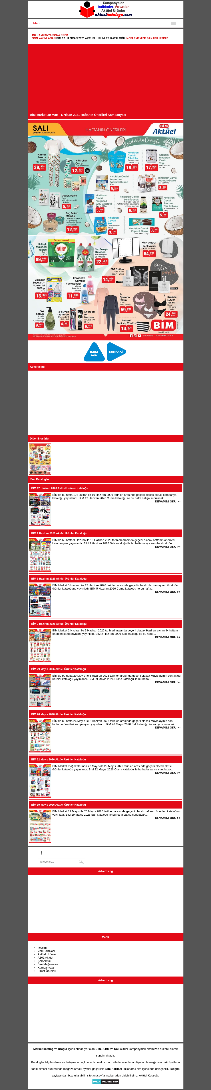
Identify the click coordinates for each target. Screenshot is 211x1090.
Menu (37, 23)
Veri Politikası (46, 951)
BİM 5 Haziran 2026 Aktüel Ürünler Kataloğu (59, 578)
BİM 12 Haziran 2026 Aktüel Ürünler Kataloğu (90, 38)
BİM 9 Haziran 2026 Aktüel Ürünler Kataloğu (59, 533)
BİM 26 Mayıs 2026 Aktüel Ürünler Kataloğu (58, 714)
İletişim (42, 947)
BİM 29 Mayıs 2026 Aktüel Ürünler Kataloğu (58, 669)
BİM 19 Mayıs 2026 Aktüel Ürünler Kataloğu (58, 804)
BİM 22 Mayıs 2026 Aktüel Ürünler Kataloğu (58, 759)
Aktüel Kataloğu (149, 1075)
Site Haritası (113, 1068)
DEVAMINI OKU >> (168, 501)
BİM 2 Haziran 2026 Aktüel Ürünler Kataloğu (59, 623)
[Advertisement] (105, 80)
